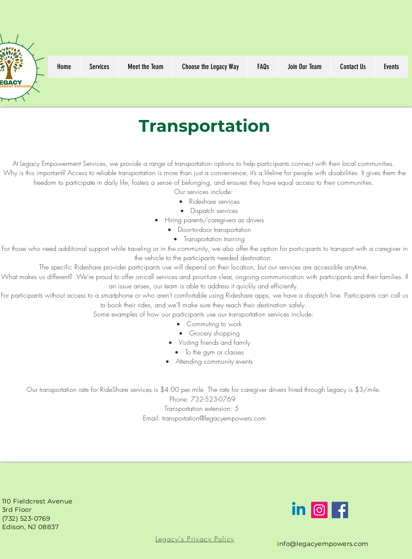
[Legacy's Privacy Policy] (196, 538)
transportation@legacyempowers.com (214, 418)
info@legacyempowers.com (322, 544)
